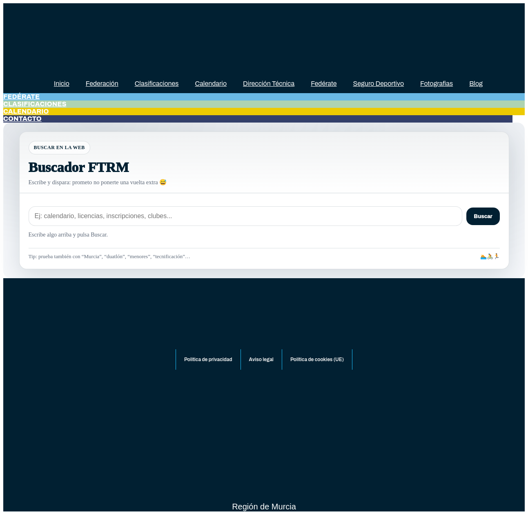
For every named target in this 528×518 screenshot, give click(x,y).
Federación (102, 83)
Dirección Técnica (268, 83)
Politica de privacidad (208, 359)
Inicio (61, 83)
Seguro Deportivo (378, 83)
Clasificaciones (157, 83)
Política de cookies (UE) (317, 359)
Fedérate (323, 83)
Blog (476, 83)
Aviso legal (261, 359)
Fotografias (436, 83)
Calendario (211, 83)
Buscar (483, 216)
